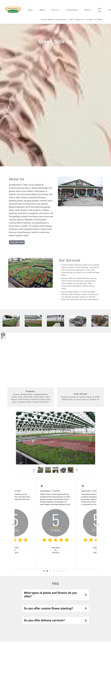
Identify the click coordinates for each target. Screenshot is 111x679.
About (42, 10)
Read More (44, 504)
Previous (20, 438)
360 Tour (100, 10)
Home (30, 10)
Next (90, 438)
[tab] (44, 571)
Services (55, 10)
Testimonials (72, 10)
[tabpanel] (55, 524)
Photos (88, 10)
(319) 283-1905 (17, 242)
